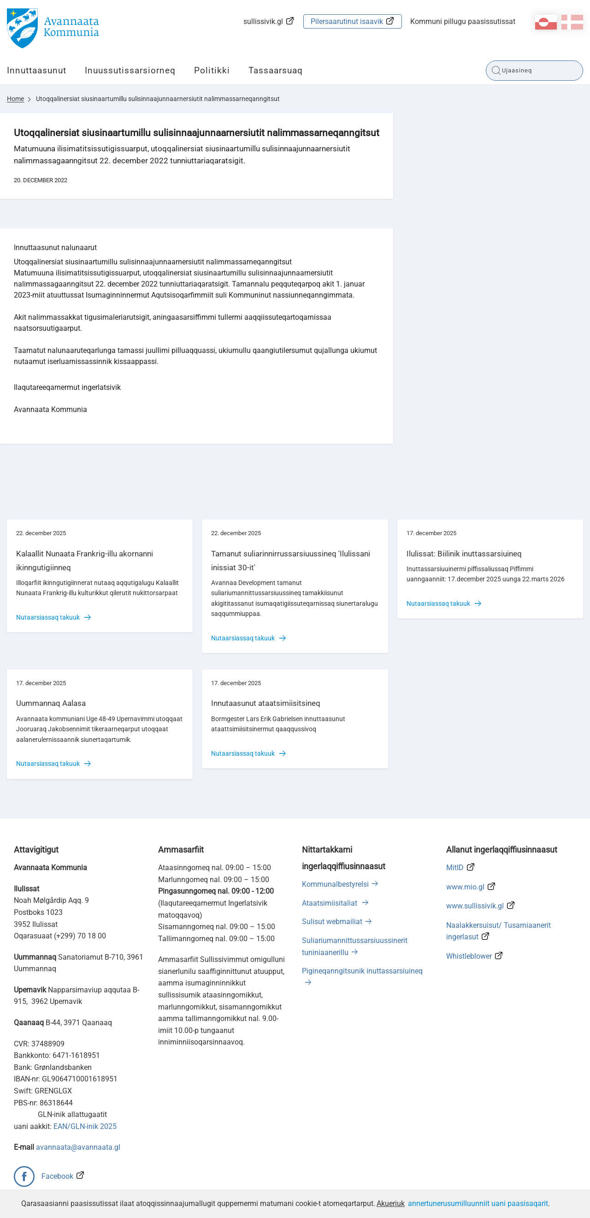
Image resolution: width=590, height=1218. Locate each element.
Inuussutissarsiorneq (130, 70)
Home (15, 98)
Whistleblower (469, 956)
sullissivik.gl (263, 21)
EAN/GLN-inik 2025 (85, 1126)
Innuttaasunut (36, 70)
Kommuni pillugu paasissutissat (462, 21)
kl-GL (546, 22)
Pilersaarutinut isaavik (347, 21)
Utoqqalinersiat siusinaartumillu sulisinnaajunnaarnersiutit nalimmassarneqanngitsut (158, 98)
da (572, 22)
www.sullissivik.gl (475, 906)
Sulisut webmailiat (332, 921)
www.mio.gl (465, 887)
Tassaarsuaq (275, 70)
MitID (455, 867)
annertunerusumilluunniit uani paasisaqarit (478, 1203)
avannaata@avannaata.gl (78, 1147)
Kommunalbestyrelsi (335, 884)
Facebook (57, 1176)
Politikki (212, 70)
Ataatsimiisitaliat (330, 903)
